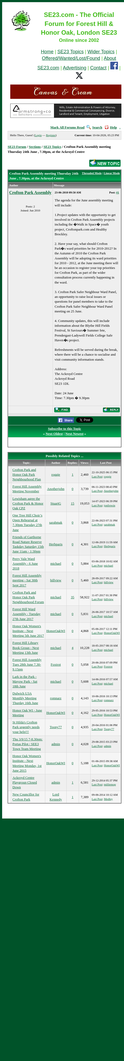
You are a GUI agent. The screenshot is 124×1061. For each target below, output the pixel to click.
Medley (108, 799)
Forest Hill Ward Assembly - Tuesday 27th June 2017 (26, 614)
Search (94, 127)
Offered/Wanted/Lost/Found (71, 58)
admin (55, 744)
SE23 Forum (17, 147)
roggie (55, 474)
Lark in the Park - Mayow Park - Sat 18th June (24, 681)
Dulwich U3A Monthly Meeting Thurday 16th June (25, 698)
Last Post (97, 476)
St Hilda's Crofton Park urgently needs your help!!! (25, 727)
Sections (35, 147)
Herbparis (55, 544)
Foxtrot (56, 664)
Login (38, 135)
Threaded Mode (92, 173)
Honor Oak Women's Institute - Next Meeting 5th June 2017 (28, 631)
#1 (117, 192)
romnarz (55, 698)
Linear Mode (112, 173)
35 (72, 597)
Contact (98, 67)
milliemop (110, 784)
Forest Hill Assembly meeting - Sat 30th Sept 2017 (27, 580)
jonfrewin (109, 505)
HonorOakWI (55, 631)
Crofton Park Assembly (30, 192)
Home (47, 51)
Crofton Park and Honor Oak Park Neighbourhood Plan (26, 474)
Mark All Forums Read (67, 127)
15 (72, 503)
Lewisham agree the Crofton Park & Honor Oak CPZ (27, 503)
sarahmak (55, 522)
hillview (55, 580)
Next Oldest (54, 434)
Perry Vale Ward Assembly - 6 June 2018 (25, 563)
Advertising (74, 67)
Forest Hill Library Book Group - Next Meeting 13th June (25, 647)
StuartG (55, 503)
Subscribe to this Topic (64, 429)
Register (51, 135)
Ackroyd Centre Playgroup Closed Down (24, 782)
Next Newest (74, 434)
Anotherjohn (56, 489)
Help (111, 127)
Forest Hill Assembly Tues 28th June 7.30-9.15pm (27, 664)
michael (55, 563)
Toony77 (56, 727)
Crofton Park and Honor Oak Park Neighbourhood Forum (28, 597)
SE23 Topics (70, 51)
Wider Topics (101, 51)
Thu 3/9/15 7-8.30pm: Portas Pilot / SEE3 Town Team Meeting (27, 744)
